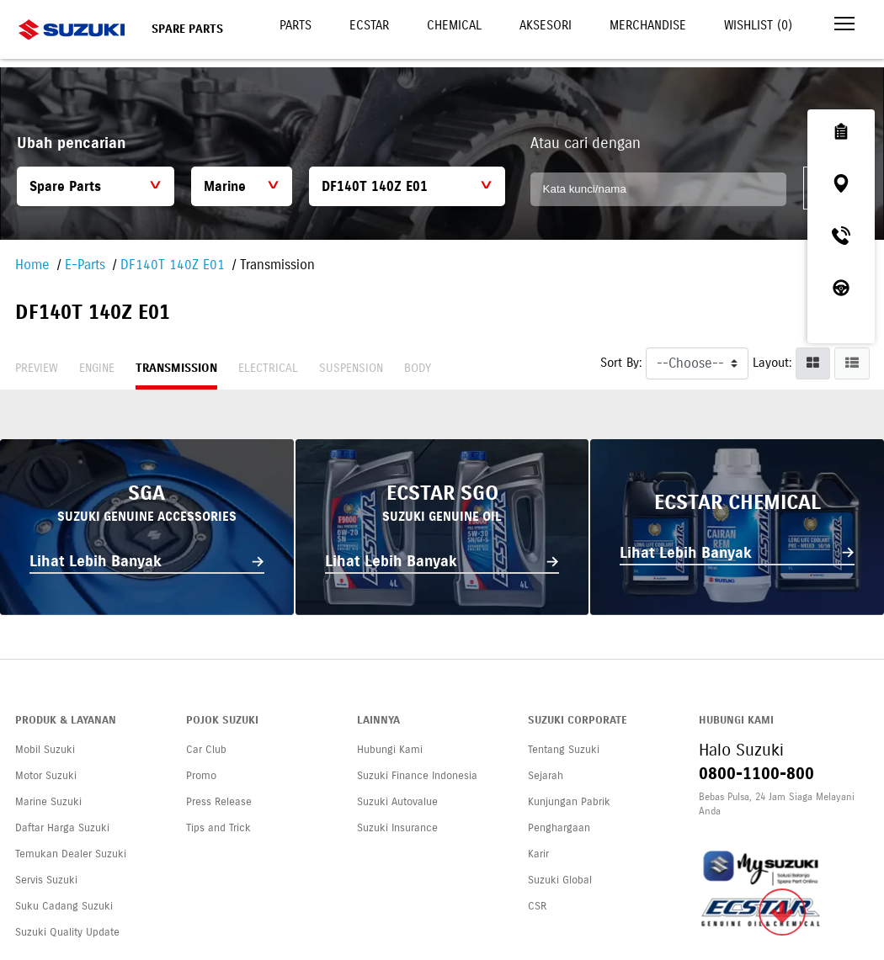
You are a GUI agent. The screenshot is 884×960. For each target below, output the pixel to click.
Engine (96, 368)
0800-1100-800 (756, 773)
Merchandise (648, 25)
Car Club (206, 749)
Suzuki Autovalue (397, 802)
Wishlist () (758, 25)
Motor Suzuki (46, 775)
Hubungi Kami (390, 749)
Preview (36, 368)
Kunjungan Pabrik (569, 802)
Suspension (351, 368)
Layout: (772, 362)
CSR (537, 906)
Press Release (219, 802)
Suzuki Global (560, 880)
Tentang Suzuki (563, 749)
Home (32, 265)
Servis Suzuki (46, 880)
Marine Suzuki (48, 802)
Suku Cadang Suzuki (64, 906)
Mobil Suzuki (45, 749)
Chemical (454, 25)
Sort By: (621, 362)
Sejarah (545, 775)
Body (417, 368)
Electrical (268, 368)
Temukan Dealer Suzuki (70, 854)
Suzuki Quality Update (67, 932)
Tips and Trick (218, 828)
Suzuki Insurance (397, 828)
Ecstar (369, 25)
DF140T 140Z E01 (172, 265)
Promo (201, 775)
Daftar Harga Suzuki (62, 828)
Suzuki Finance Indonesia (417, 775)
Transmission (176, 368)
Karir (538, 854)
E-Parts (85, 265)
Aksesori (545, 25)
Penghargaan (559, 828)
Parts (296, 25)
